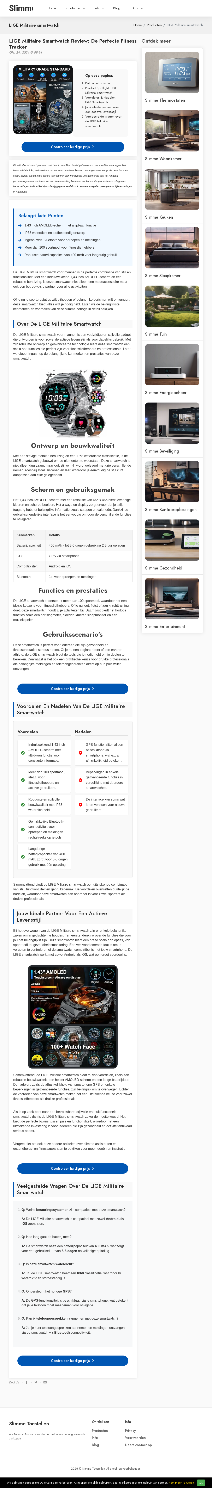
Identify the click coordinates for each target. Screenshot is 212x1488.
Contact (139, 8)
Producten (75, 8)
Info (99, 8)
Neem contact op (138, 1445)
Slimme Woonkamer (163, 159)
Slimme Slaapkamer (163, 276)
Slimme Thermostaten (165, 100)
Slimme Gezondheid (163, 568)
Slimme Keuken (159, 217)
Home (51, 8)
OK (201, 1483)
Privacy (130, 1430)
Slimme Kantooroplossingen (171, 509)
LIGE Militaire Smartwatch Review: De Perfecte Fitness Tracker (73, 43)
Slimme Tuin (156, 334)
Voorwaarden (135, 1438)
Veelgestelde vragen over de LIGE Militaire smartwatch (103, 121)
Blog (118, 8)
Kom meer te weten (181, 1483)
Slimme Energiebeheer (166, 393)
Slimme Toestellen (29, 1423)
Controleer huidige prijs (73, 146)
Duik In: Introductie (97, 83)
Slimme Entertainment (165, 626)
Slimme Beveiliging (162, 451)
